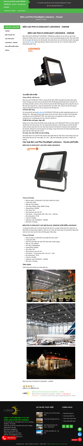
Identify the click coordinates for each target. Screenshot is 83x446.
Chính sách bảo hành (69, 421)
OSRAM (14, 10)
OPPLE (7, 50)
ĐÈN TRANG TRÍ (10, 35)
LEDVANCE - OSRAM (11, 42)
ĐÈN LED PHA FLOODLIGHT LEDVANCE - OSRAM (46, 27)
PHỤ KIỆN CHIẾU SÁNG (12, 46)
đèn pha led (40, 112)
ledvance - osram (41, 19)
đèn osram (31, 42)
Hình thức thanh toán (69, 418)
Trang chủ (7, 10)
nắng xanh (64, 444)
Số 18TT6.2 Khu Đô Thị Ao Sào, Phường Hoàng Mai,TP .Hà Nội (54, 2)
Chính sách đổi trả (68, 416)
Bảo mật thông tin (68, 413)
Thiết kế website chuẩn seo (54, 444)
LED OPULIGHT (22, 10)
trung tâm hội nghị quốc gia (51, 419)
